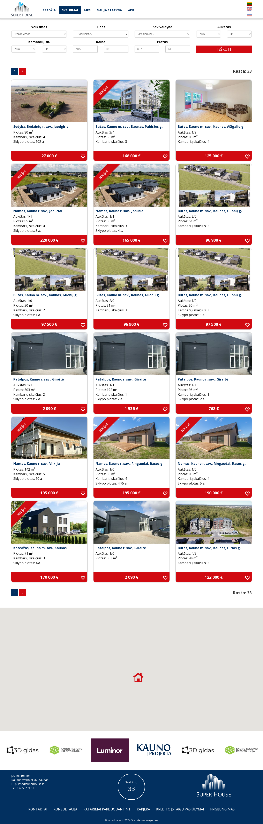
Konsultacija (65, 809)
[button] (138, 677)
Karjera (143, 809)
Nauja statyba (109, 10)
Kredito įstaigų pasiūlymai (180, 809)
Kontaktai (37, 809)
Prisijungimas (222, 809)
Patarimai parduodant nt (107, 809)
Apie (131, 10)
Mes (87, 10)
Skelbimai (70, 10)
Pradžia (49, 10)
